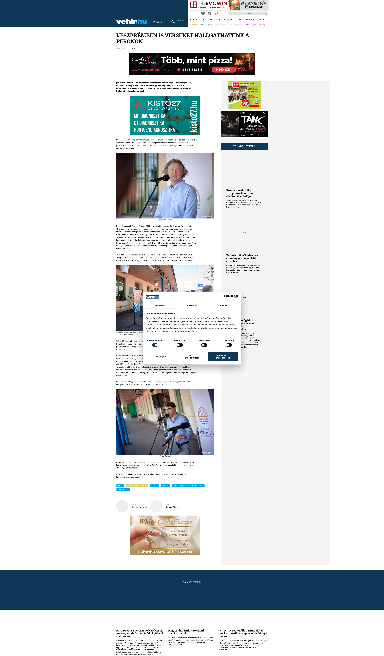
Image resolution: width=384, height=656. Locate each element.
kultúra (120, 485)
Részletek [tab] (192, 305)
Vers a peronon (123, 489)
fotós (167, 504)
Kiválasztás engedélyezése (192, 356)
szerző (134, 504)
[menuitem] (193, 19)
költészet (165, 485)
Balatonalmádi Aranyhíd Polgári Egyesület (188, 485)
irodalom (154, 485)
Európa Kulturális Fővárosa (137, 485)
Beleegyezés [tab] (159, 305)
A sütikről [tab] (225, 305)
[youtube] (203, 13)
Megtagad (161, 356)
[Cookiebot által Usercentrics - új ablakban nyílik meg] (228, 297)
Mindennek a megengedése (223, 356)
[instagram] (216, 13)
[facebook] (209, 13)
